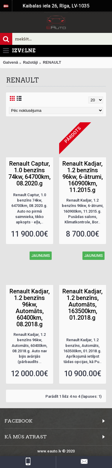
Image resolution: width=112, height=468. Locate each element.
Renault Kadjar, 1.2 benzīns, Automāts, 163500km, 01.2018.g (82, 304)
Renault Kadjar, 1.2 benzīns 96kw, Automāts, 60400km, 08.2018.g (30, 308)
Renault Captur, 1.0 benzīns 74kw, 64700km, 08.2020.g (29, 173)
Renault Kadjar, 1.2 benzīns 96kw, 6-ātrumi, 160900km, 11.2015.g (82, 176)
